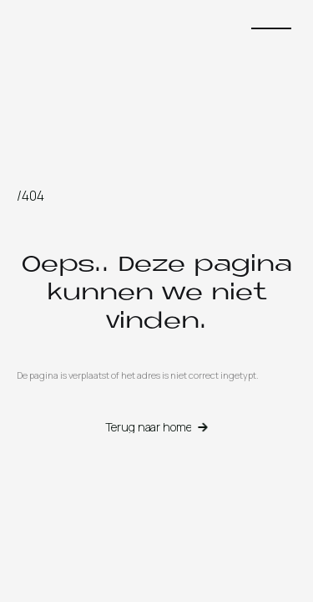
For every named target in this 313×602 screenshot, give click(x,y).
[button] (271, 28)
